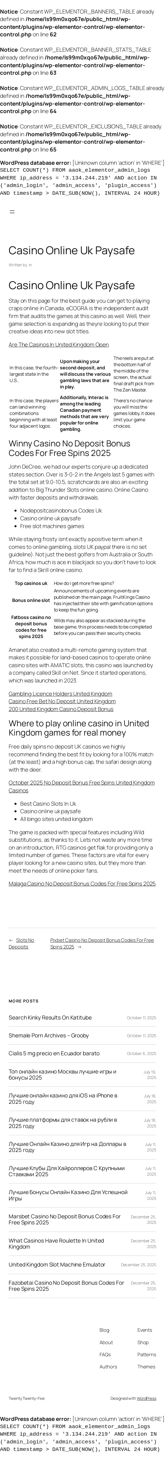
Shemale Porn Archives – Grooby (49, 1035)
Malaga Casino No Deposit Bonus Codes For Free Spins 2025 (82, 883)
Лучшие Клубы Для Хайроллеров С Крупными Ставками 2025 (67, 1171)
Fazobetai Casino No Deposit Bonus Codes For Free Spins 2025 (66, 1286)
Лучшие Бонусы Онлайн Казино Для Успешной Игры (68, 1195)
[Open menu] (12, 211)
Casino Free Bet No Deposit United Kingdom (62, 701)
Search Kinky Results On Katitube (50, 1018)
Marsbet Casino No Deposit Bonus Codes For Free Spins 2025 (65, 1219)
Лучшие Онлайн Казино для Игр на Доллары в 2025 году (67, 1147)
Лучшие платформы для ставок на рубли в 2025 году (63, 1123)
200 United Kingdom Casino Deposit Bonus (61, 709)
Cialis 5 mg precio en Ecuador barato (54, 1053)
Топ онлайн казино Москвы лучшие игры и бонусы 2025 (62, 1075)
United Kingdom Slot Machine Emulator (57, 1265)
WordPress (146, 1398)
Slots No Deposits (21, 943)
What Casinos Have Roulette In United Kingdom (56, 1244)
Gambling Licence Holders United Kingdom (60, 693)
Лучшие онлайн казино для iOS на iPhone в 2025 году (63, 1099)
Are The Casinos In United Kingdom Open (59, 344)
